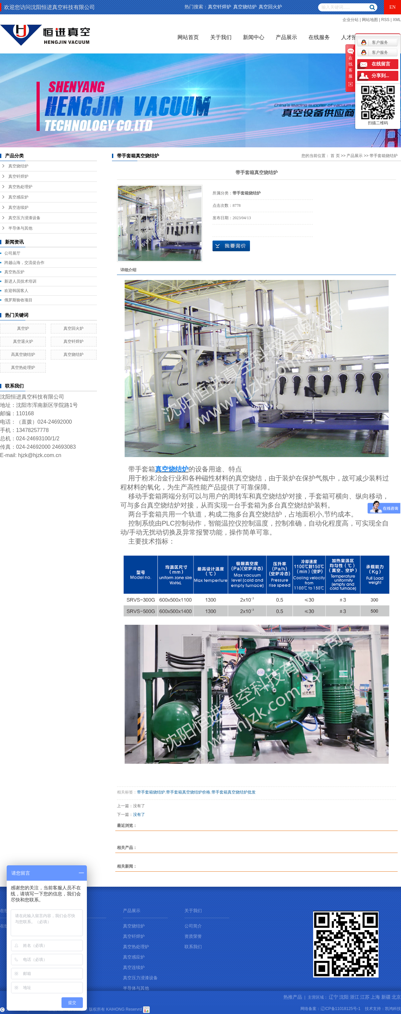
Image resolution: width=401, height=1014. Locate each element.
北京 (396, 997)
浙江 (354, 997)
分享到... (380, 75)
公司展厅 (12, 253)
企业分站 (351, 19)
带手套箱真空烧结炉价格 (188, 792)
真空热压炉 (14, 272)
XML (397, 19)
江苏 (365, 997)
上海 (375, 997)
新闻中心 (253, 37)
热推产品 (292, 997)
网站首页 (188, 37)
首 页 (335, 155)
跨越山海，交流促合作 (24, 262)
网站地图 (370, 19)
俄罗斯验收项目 (18, 300)
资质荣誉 (193, 936)
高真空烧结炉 (23, 354)
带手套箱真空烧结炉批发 (234, 792)
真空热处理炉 (20, 186)
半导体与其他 (20, 228)
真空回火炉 (270, 6)
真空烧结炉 (245, 6)
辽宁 (333, 997)
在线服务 (319, 37)
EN (392, 7)
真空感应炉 (18, 197)
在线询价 (231, 246)
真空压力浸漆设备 (24, 217)
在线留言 (381, 63)
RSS (385, 19)
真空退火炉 (23, 341)
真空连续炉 (18, 207)
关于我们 (221, 37)
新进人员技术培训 (20, 281)
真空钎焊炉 (219, 6)
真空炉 (23, 328)
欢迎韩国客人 (16, 290)
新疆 (386, 997)
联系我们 (193, 946)
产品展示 (286, 37)
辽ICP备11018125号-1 (340, 1008)
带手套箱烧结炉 (384, 155)
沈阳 (344, 997)
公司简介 (193, 925)
